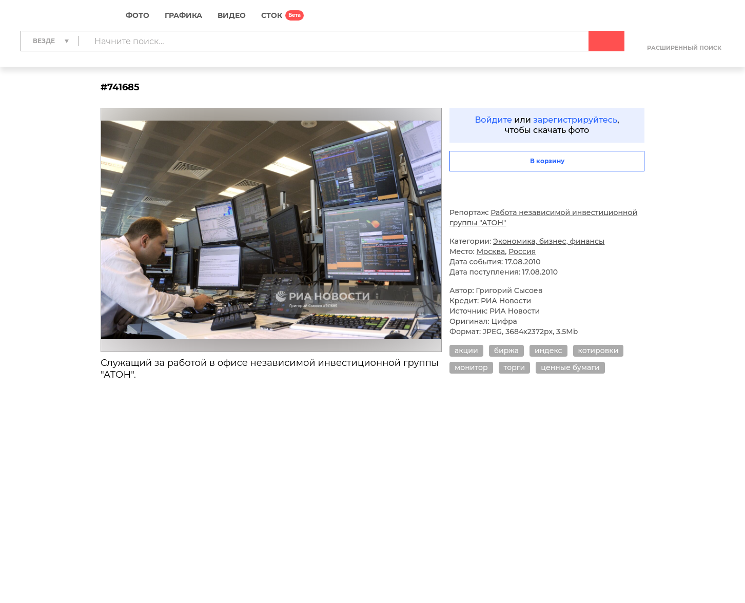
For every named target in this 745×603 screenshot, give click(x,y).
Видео (232, 15)
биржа (506, 350)
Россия (522, 251)
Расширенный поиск (684, 47)
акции (466, 350)
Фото (137, 15)
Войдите (493, 120)
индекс (548, 350)
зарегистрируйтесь (575, 120)
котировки (598, 350)
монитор (471, 367)
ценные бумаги (570, 367)
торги (514, 367)
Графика (183, 15)
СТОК (271, 15)
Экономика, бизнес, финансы (549, 241)
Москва (491, 251)
